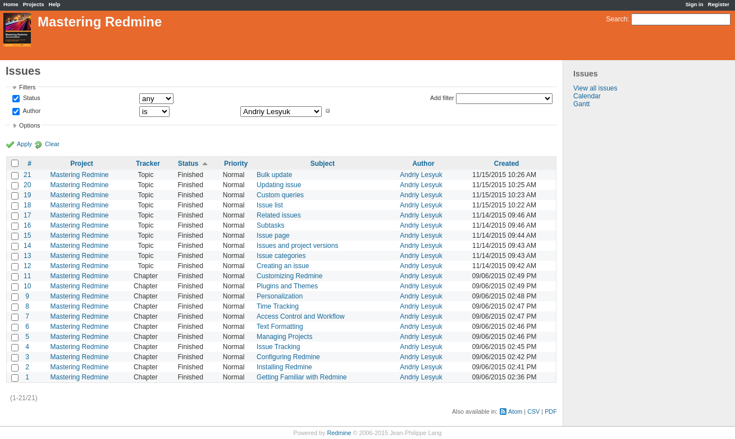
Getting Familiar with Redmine (302, 377)
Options (29, 125)
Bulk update (274, 175)
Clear (52, 144)
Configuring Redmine (288, 357)
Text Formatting (280, 327)
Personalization (280, 296)
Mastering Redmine (79, 175)
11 (27, 276)
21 (27, 175)
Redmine (339, 432)
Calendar (587, 96)
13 (27, 256)
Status (30, 98)
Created (506, 164)
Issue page (273, 235)
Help (55, 4)
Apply (24, 144)
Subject (323, 164)
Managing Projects (284, 337)
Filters (27, 87)
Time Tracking (278, 306)
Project (81, 164)
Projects (33, 4)
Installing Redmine (284, 367)
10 (27, 286)
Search (616, 19)
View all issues (595, 88)
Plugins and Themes (287, 286)
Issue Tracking (278, 347)
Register (718, 4)
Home (11, 4)
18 (27, 205)
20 (27, 185)
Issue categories (281, 256)
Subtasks (270, 225)
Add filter (442, 97)
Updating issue (279, 185)
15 (27, 235)
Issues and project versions (297, 246)
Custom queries (280, 195)
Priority (236, 164)
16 (27, 225)
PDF (551, 411)
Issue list (270, 205)
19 (27, 195)
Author (30, 110)
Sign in (695, 4)
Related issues (279, 215)
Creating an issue (283, 266)
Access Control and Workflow (301, 316)
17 (27, 215)
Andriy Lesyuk (421, 175)
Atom (515, 411)
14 (27, 246)
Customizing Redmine (289, 276)
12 (27, 266)
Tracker (148, 164)
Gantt (581, 104)
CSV (533, 411)
